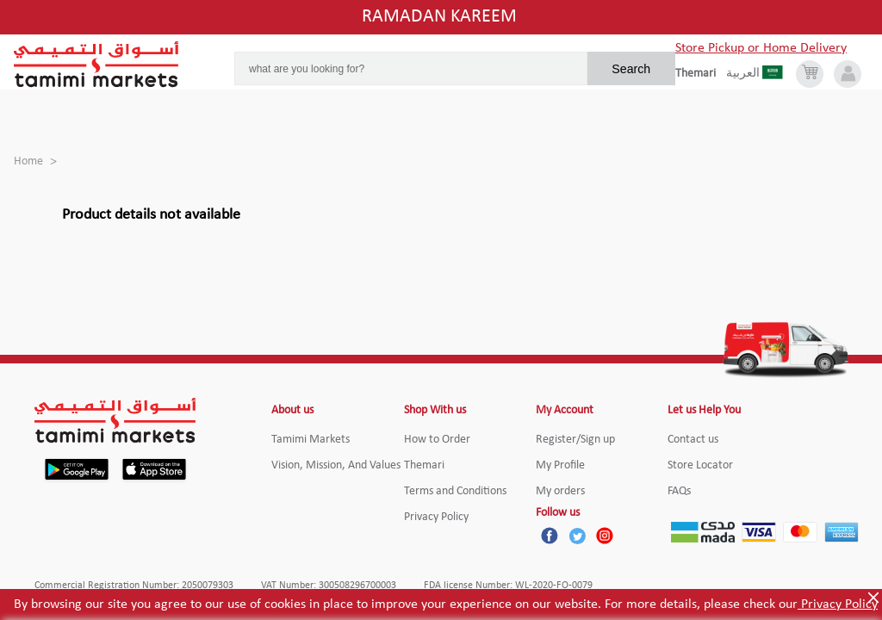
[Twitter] (577, 535)
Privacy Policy (838, 604)
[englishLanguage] (700, 74)
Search (631, 69)
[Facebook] (549, 535)
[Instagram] (604, 535)
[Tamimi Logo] (96, 64)
